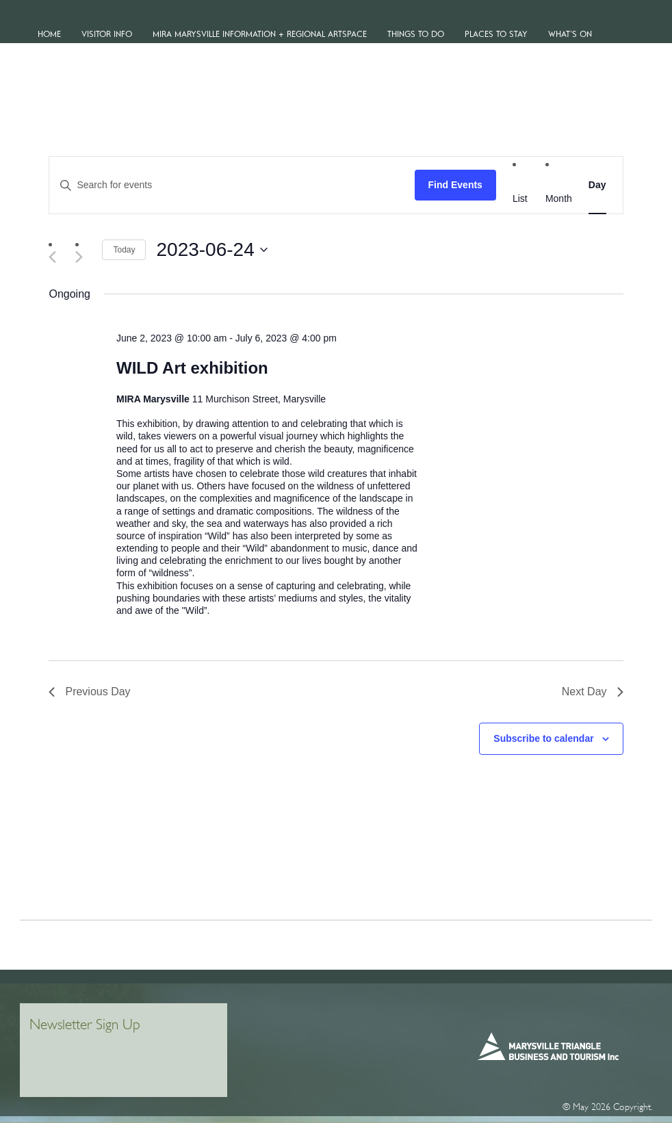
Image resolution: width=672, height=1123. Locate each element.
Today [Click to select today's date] (124, 250)
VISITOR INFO (106, 34)
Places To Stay (496, 34)
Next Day (592, 691)
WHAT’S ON (570, 34)
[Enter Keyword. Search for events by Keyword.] (231, 185)
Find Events (455, 184)
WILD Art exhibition (192, 368)
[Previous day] (57, 256)
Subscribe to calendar (543, 738)
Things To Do (415, 34)
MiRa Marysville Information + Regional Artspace (260, 34)
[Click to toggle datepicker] (211, 249)
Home (49, 34)
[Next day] (83, 256)
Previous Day (89, 691)
